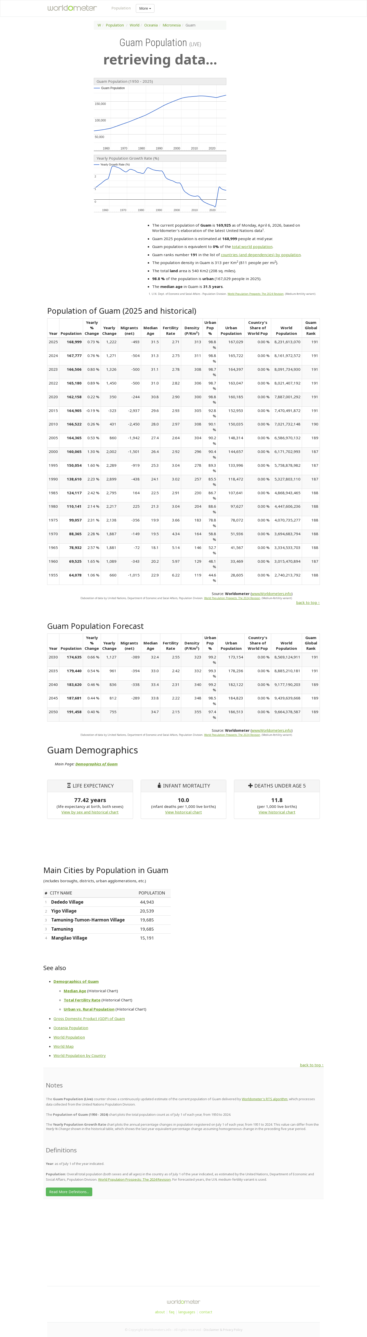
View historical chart (183, 812)
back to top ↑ (308, 602)
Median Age (75, 990)
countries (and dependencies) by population (261, 254)
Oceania (151, 25)
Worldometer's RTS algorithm (264, 1099)
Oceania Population (71, 1027)
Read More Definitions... (69, 1191)
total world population (252, 246)
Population (121, 7)
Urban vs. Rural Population (89, 1009)
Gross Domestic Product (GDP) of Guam (89, 1018)
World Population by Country (80, 1055)
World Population (69, 1037)
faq (171, 1312)
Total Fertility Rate (82, 999)
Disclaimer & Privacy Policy (223, 1330)
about (160, 1312)
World (134, 25)
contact (205, 1312)
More (145, 8)
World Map (64, 1046)
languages (186, 1312)
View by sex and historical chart (90, 812)
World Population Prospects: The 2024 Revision (256, 294)
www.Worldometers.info (271, 593)
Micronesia (172, 25)
